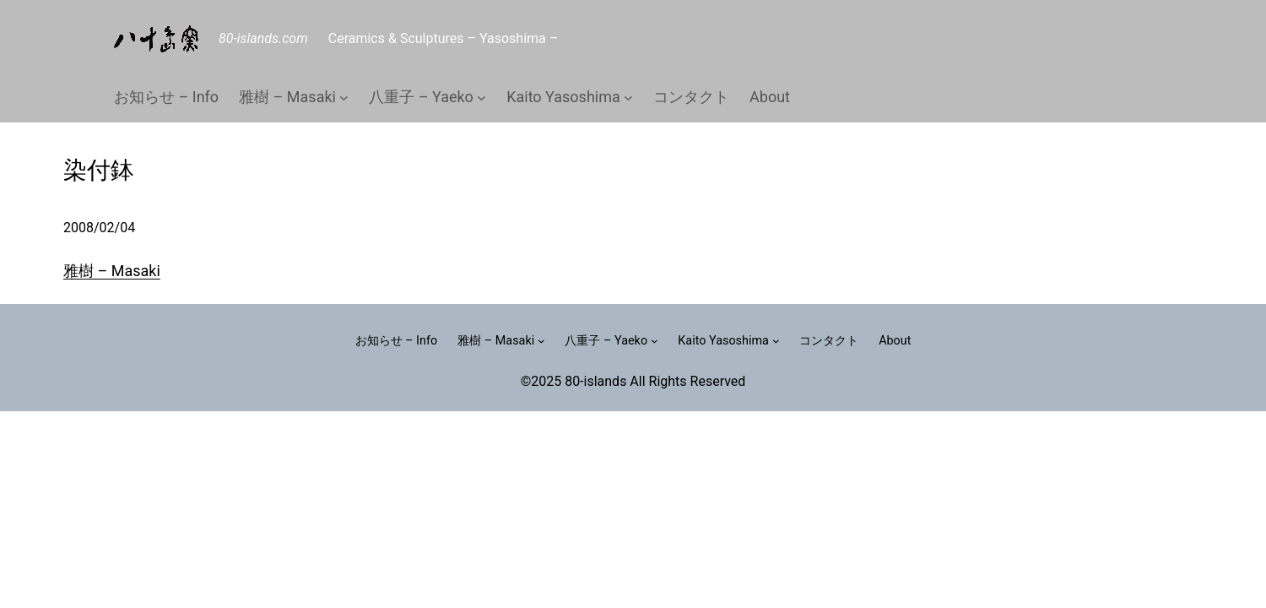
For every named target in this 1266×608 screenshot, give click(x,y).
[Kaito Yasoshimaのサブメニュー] (628, 97)
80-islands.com (263, 38)
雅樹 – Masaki (111, 271)
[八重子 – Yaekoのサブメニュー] (481, 97)
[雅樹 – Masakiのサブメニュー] (344, 97)
